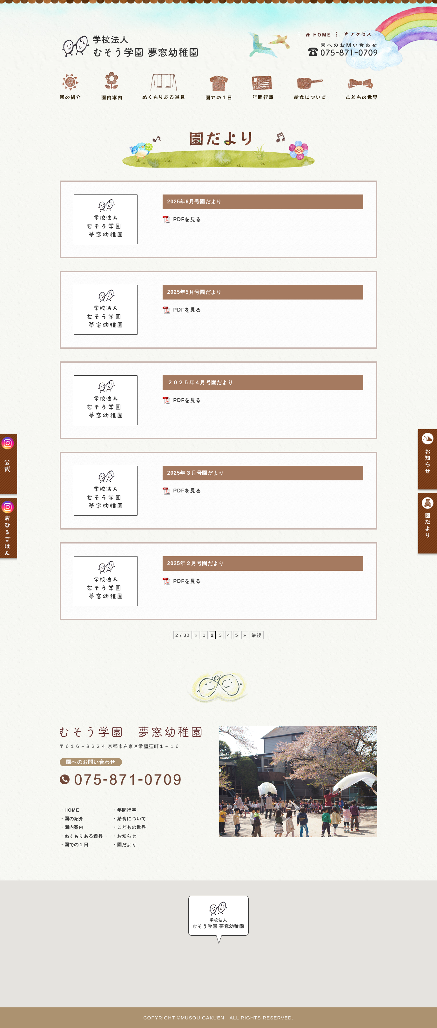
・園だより (124, 844)
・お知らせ (124, 836)
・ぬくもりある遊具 (81, 836)
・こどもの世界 (129, 827)
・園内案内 (72, 827)
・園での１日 (74, 844)
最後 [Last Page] (257, 635)
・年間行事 (124, 810)
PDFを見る (187, 219)
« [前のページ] (196, 635)
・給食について (129, 818)
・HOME (69, 810)
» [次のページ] (244, 635)
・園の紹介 (72, 818)
